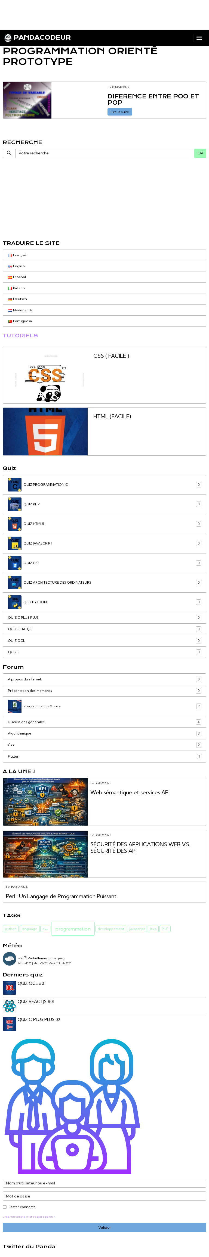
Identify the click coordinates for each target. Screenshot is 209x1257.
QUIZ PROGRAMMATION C (104, 484)
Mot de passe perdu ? (41, 1215)
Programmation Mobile (104, 706)
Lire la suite (119, 112)
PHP (165, 929)
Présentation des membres (104, 690)
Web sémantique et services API (130, 792)
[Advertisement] (99, 12)
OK (200, 153)
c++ (45, 929)
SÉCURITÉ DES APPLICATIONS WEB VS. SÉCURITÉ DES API (140, 847)
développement (111, 929)
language (29, 929)
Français (17, 255)
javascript (137, 929)
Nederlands (20, 310)
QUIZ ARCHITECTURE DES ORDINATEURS (104, 582)
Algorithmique (104, 733)
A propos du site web (104, 679)
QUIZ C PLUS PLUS (104, 617)
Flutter (104, 756)
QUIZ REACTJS (104, 629)
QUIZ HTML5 (104, 524)
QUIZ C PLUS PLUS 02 (39, 1018)
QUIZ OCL (104, 640)
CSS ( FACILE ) (111, 356)
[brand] (37, 37)
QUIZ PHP (104, 504)
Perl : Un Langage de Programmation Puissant (61, 896)
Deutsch (17, 299)
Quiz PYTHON (104, 602)
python (11, 929)
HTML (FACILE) (112, 416)
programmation (73, 929)
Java (153, 929)
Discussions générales (104, 722)
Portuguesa (20, 321)
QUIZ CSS (104, 563)
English (16, 266)
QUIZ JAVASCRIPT (104, 543)
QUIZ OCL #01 (32, 983)
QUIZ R (104, 652)
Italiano (16, 288)
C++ (104, 745)
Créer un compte (14, 1215)
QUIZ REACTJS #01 (36, 1001)
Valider (104, 1226)
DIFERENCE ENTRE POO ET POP (153, 100)
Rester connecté (22, 1205)
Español (17, 277)
